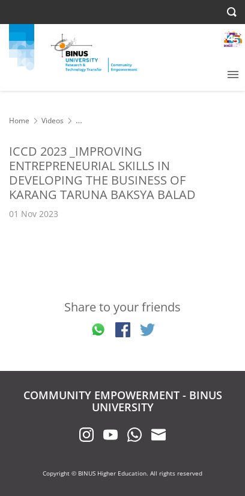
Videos (52, 120)
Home (19, 120)
